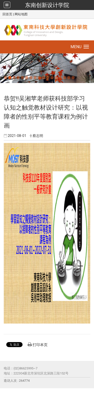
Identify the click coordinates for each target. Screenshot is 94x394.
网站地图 (21, 14)
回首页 (7, 14)
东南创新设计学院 (47, 5)
